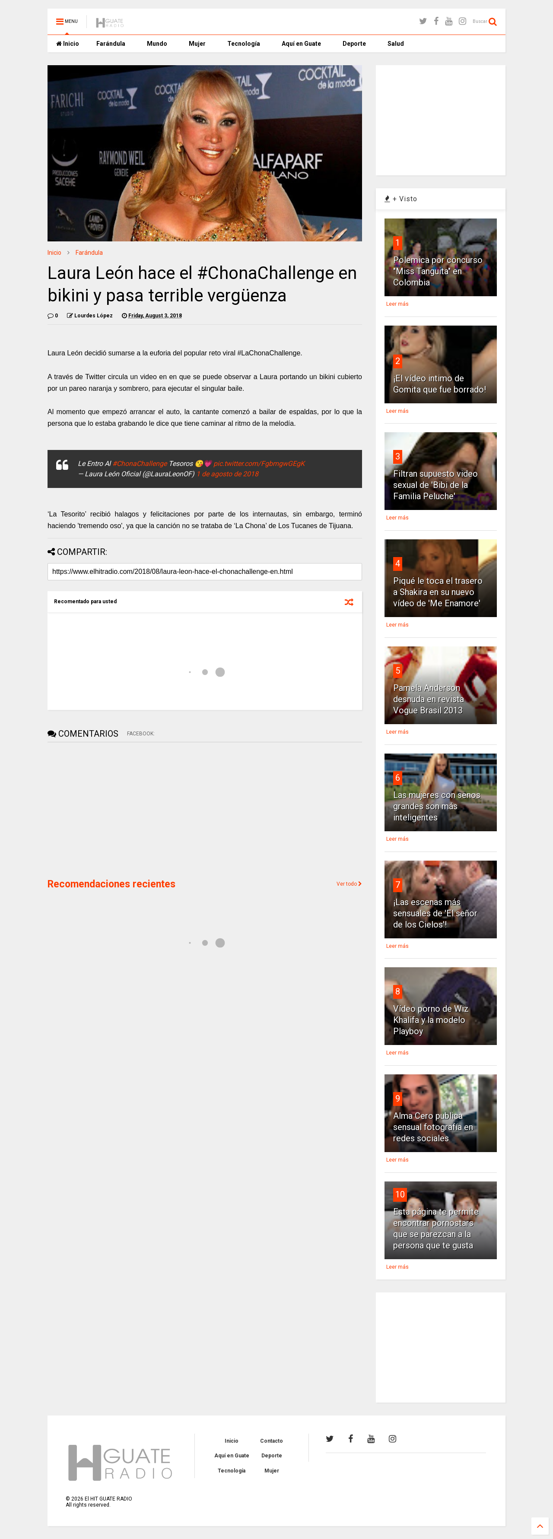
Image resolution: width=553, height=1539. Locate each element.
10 (400, 1194)
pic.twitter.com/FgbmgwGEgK (259, 463)
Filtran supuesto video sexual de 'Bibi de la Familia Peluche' (435, 485)
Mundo (157, 43)
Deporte (354, 43)
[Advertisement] (112, 809)
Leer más (397, 304)
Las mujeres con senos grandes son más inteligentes (436, 806)
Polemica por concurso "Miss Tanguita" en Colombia (438, 271)
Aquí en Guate (301, 43)
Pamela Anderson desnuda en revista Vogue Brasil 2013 (428, 699)
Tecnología (243, 43)
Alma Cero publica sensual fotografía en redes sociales (433, 1127)
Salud (396, 43)
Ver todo (349, 884)
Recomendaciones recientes (111, 884)
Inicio (67, 43)
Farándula (110, 43)
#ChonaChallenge (139, 463)
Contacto (271, 1441)
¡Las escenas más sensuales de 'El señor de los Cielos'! (435, 913)
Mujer (197, 43)
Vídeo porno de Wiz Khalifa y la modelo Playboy (431, 1020)
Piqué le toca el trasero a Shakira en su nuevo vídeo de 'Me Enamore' (438, 592)
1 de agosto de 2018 (227, 474)
